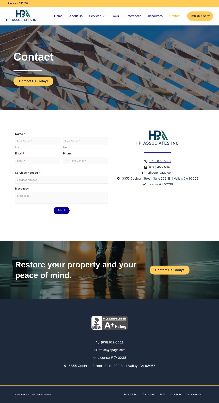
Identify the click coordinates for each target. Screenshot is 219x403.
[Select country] (67, 160)
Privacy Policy (131, 394)
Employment (149, 394)
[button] (106, 16)
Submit (62, 210)
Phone (67, 153)
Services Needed (27, 172)
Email (19, 153)
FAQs (162, 394)
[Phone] (85, 160)
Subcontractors (193, 394)
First (17, 147)
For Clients (175, 394)
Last (65, 147)
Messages (22, 188)
